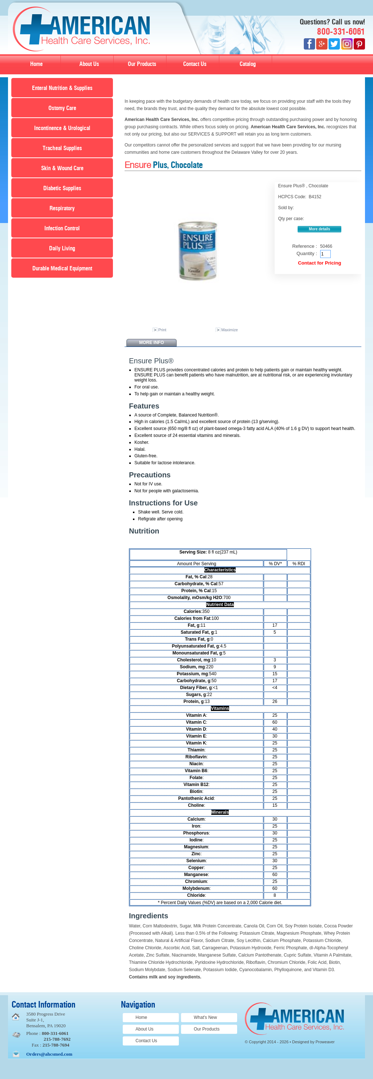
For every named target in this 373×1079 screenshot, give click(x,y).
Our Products (142, 64)
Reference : (304, 246)
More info (151, 342)
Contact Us (195, 64)
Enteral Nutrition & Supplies (62, 88)
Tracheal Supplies (62, 148)
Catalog (248, 64)
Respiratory (62, 208)
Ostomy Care (62, 108)
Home (36, 64)
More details (319, 229)
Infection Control (62, 228)
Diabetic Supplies (62, 188)
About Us (89, 64)
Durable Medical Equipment (62, 268)
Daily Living (62, 248)
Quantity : (307, 253)
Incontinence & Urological (62, 128)
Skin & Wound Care (62, 168)
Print (162, 330)
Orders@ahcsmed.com (49, 1054)
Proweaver (325, 1042)
